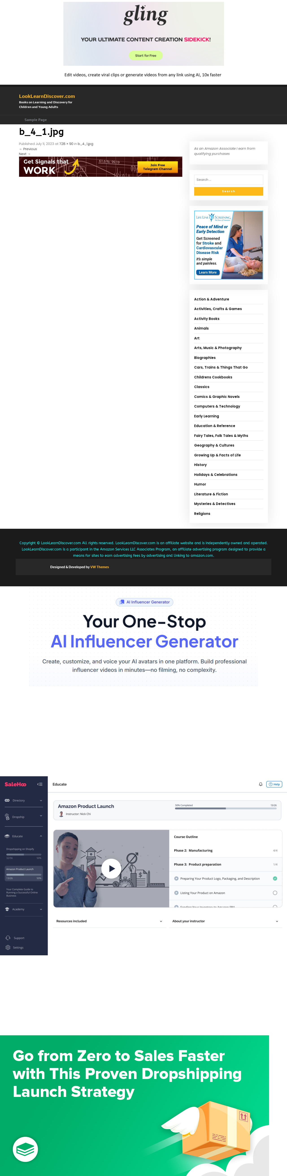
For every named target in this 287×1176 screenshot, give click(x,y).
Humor (200, 484)
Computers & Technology (217, 406)
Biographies (205, 357)
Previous (28, 149)
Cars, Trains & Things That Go (221, 367)
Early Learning (206, 416)
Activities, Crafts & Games (218, 308)
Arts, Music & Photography (218, 347)
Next (25, 153)
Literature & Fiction (211, 494)
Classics (201, 386)
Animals (201, 328)
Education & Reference (214, 425)
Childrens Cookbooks (213, 377)
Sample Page (36, 120)
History (200, 464)
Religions (202, 513)
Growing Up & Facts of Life (217, 455)
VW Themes (99, 567)
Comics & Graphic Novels (217, 396)
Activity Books (207, 318)
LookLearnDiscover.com (47, 96)
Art (197, 338)
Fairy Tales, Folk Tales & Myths (221, 435)
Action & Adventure (211, 299)
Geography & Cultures (214, 445)
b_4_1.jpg (85, 143)
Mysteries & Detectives (214, 503)
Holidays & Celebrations (215, 474)
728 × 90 (66, 143)
